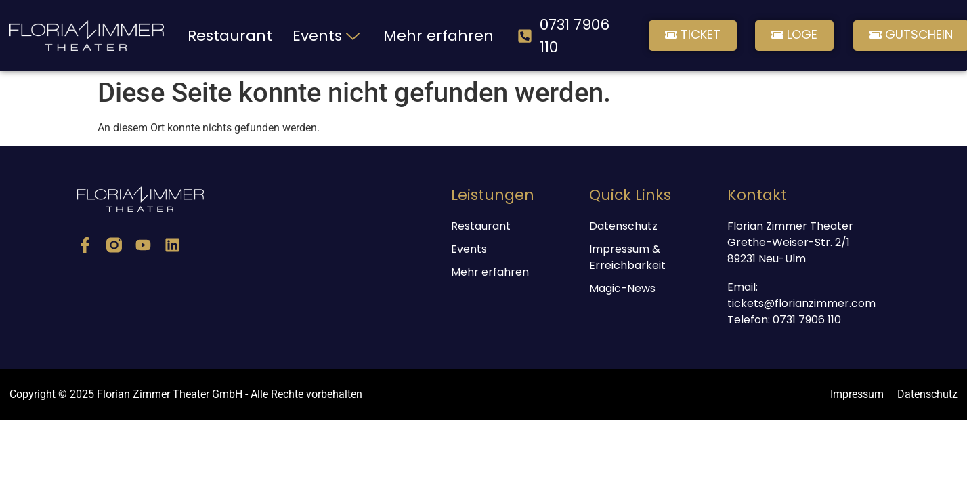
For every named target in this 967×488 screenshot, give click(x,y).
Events (328, 35)
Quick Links (630, 194)
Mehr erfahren (438, 35)
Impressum (857, 394)
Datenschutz (623, 226)
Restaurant (230, 35)
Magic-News (622, 288)
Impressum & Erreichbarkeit (627, 257)
